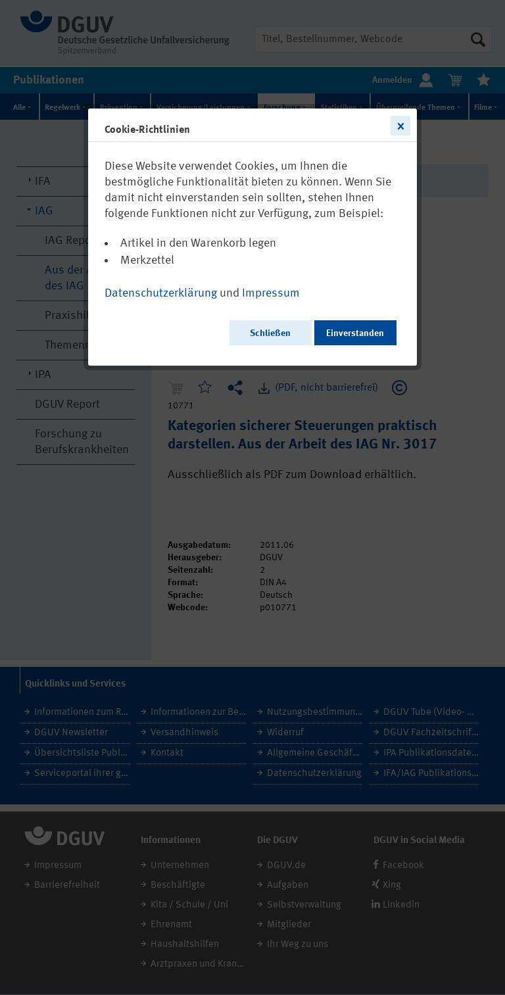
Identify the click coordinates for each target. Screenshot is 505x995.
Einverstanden (355, 333)
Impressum (271, 293)
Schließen (270, 333)
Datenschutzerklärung (161, 293)
